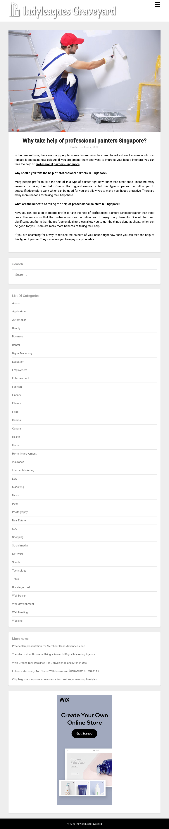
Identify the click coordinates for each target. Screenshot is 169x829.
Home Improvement (24, 453)
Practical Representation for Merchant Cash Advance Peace (48, 646)
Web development (23, 604)
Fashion (17, 386)
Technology (19, 570)
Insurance (18, 462)
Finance (17, 395)
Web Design (19, 595)
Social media (20, 545)
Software (17, 553)
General (16, 428)
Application (19, 311)
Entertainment (20, 378)
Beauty (16, 328)
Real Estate (19, 520)
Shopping (17, 537)
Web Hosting (20, 612)
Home (16, 445)
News (15, 495)
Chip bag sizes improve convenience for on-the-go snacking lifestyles (54, 679)
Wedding (17, 620)
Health (16, 437)
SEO (14, 528)
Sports (16, 562)
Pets (15, 503)
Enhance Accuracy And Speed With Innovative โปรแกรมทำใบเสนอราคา (55, 671)
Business (17, 336)
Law (14, 478)
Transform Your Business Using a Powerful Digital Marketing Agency (53, 654)
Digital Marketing (22, 353)
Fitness (16, 403)
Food (15, 411)
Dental (16, 345)
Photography (20, 512)
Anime (16, 303)
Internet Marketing (23, 470)
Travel (15, 579)
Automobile (19, 320)
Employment (19, 370)
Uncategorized (21, 587)
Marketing (18, 487)
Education (18, 361)
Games (16, 420)
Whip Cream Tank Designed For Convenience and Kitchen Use (49, 663)
